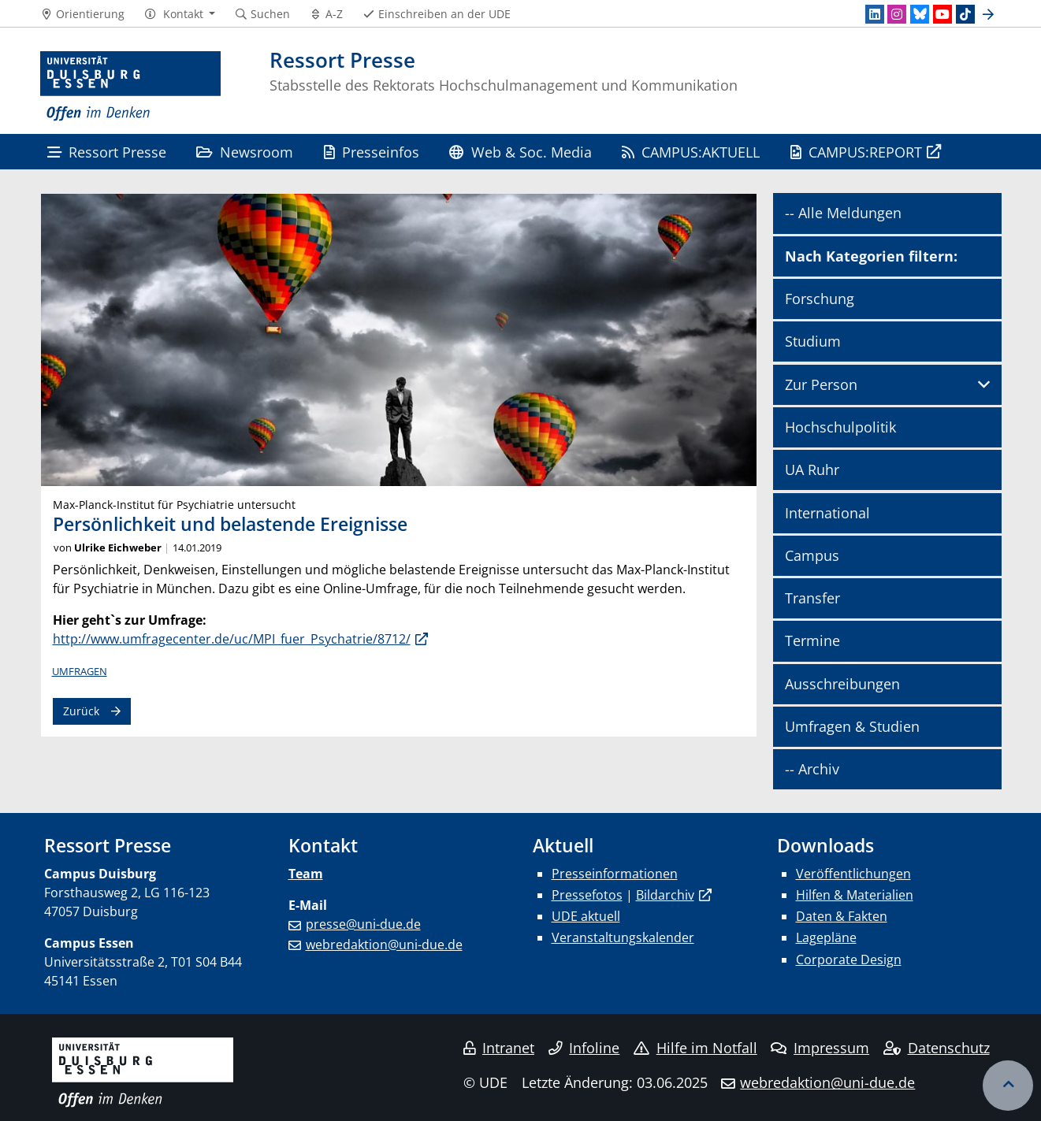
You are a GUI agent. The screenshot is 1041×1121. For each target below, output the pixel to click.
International (827, 512)
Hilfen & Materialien (854, 895)
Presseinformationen (615, 873)
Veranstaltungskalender (623, 937)
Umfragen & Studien (852, 726)
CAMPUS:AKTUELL (691, 151)
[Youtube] (942, 14)
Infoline (584, 1047)
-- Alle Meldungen (843, 212)
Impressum (820, 1047)
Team (305, 873)
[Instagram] (896, 14)
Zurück (81, 710)
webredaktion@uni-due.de (384, 944)
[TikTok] (965, 14)
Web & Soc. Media (520, 151)
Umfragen (79, 671)
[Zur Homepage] (130, 86)
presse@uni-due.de (363, 924)
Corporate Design (849, 959)
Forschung (819, 298)
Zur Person (821, 384)
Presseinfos (371, 151)
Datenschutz (936, 1047)
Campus (812, 555)
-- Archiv (812, 768)
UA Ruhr (812, 469)
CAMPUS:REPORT (856, 151)
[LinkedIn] (874, 14)
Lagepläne (826, 937)
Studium (813, 341)
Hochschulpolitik (840, 427)
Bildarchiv (665, 895)
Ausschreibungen (842, 683)
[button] (179, 14)
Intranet (498, 1047)
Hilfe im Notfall (695, 1047)
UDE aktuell (586, 916)
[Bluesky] (919, 14)
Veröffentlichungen (853, 873)
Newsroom (244, 151)
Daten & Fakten (841, 916)
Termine (812, 640)
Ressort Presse (106, 151)
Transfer (812, 597)
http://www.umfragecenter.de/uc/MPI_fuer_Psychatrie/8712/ (232, 639)
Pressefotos (587, 895)
